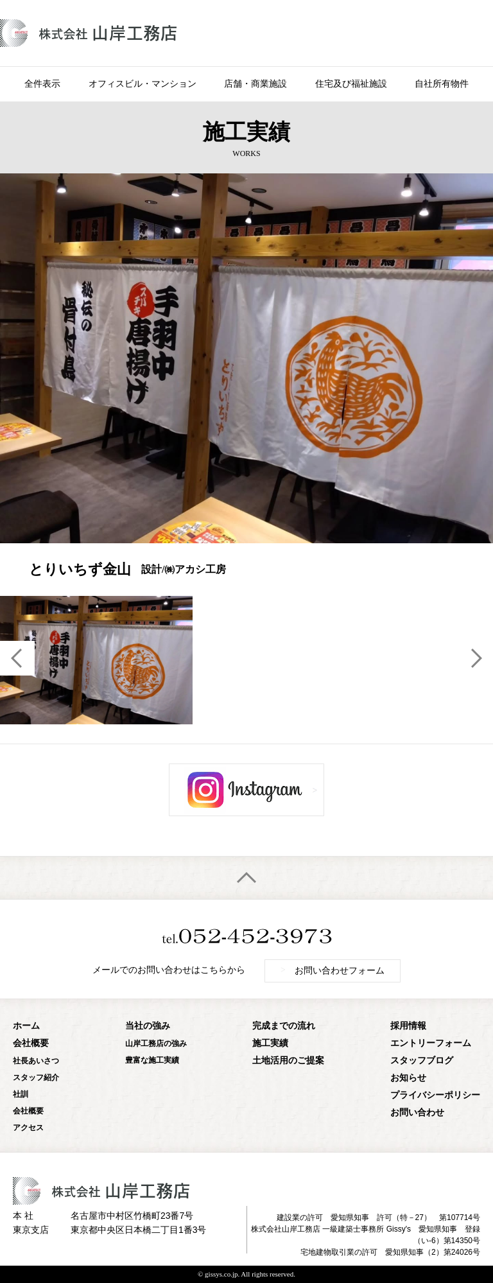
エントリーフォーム (430, 1043)
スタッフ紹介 (36, 1077)
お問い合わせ (417, 1112)
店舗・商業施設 (255, 84)
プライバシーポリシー (435, 1095)
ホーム (26, 1026)
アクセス (28, 1127)
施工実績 (270, 1043)
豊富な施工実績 (152, 1060)
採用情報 (408, 1026)
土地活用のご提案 (288, 1060)
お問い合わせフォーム (333, 970)
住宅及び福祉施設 (351, 84)
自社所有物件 (442, 84)
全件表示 (42, 84)
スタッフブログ (421, 1060)
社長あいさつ (36, 1060)
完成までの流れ (283, 1026)
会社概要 (31, 1043)
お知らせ (408, 1078)
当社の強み (147, 1026)
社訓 (20, 1094)
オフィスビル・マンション (142, 84)
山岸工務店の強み (156, 1043)
